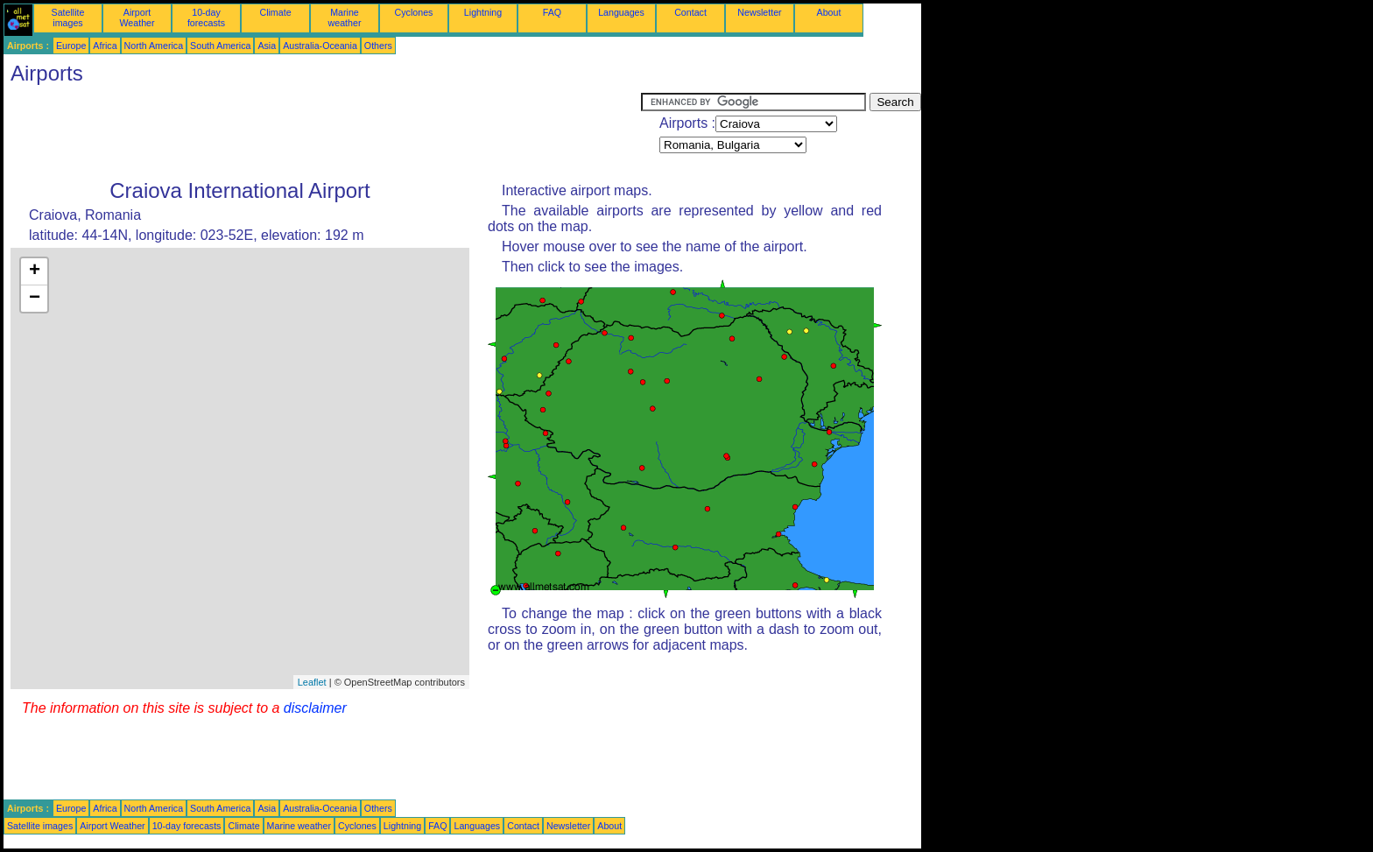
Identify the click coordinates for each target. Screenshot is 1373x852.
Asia (266, 45)
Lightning (483, 12)
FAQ (552, 12)
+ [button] (34, 271)
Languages (621, 12)
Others (378, 45)
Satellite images (68, 17)
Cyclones (414, 12)
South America (220, 45)
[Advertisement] (322, 132)
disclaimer (315, 708)
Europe (71, 45)
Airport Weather (136, 17)
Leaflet (312, 682)
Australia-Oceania (320, 45)
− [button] (34, 298)
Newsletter (759, 12)
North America (154, 45)
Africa (104, 45)
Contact (690, 12)
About (829, 12)
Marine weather (345, 17)
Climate (275, 12)
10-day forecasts (206, 17)
